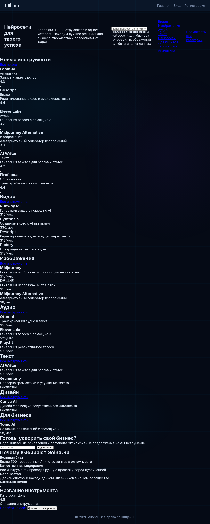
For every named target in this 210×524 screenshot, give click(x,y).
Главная (163, 5)
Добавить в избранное (42, 508)
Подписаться (45, 447)
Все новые (8, 64)
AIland (13, 5)
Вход (177, 5)
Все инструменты (14, 201)
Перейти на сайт (13, 508)
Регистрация (195, 5)
